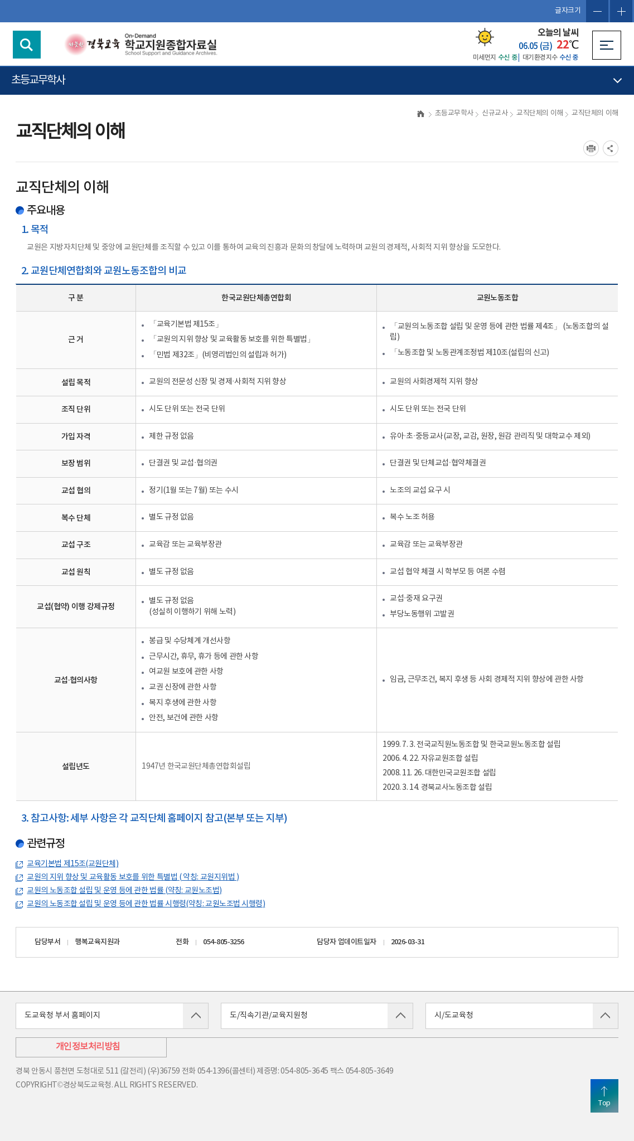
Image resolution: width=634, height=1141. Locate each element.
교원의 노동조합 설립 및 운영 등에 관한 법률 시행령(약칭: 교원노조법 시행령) (146, 904)
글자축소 (597, 11)
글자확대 (621, 11)
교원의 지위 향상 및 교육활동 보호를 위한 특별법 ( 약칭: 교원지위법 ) (133, 877)
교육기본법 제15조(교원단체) (72, 864)
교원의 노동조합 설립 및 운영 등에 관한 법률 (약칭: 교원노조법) (124, 890)
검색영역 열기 (27, 45)
